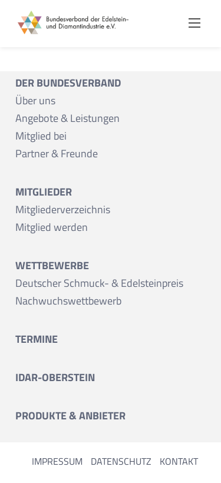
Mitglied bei (41, 136)
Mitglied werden (51, 227)
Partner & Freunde (56, 153)
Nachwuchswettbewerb (68, 301)
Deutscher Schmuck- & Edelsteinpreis (99, 283)
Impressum (57, 461)
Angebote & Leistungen (67, 118)
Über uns (35, 100)
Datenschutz (121, 461)
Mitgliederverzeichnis (62, 209)
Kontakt (179, 461)
